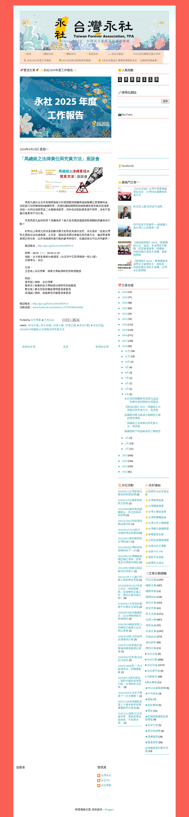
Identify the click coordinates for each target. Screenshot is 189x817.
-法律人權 (57, 325)
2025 (125, 297)
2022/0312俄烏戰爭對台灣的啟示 (130, 540)
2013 (125, 466)
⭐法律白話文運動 (155, 546)
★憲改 (149, 711)
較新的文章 (29, 347)
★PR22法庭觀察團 (155, 688)
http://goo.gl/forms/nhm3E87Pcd (55, 246)
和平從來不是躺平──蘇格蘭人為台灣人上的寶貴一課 (150, 226)
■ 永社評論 (97, 325)
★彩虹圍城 (151, 705)
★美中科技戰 (153, 731)
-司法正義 (33, 325)
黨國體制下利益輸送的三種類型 (142, 431)
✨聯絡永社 (70, 54)
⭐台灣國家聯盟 (154, 506)
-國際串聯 (150, 591)
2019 (125, 330)
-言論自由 (150, 636)
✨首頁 (28, 54)
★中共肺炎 (151, 693)
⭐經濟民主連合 (154, 563)
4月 (127, 394)
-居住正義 (150, 602)
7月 (127, 378)
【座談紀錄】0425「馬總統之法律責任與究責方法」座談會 (142, 409)
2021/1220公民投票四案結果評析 (130, 523)
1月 (127, 449)
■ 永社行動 (83, 325)
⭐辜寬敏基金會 (154, 534)
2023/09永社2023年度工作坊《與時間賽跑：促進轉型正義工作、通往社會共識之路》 (130, 592)
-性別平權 (150, 608)
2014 (125, 461)
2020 (125, 324)
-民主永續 (45, 325)
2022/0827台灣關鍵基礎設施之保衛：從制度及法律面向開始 (130, 559)
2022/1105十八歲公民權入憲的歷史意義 (130, 579)
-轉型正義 (150, 648)
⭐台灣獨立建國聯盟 (157, 528)
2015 (125, 455)
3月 (127, 438)
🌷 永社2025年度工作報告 (37, 60)
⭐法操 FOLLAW (154, 551)
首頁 (65, 347)
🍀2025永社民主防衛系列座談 (75, 60)
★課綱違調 (151, 736)
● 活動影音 (151, 676)
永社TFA (105, 780)
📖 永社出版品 (115, 54)
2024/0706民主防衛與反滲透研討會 (130, 638)
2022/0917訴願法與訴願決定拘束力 (130, 570)
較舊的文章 (102, 347)
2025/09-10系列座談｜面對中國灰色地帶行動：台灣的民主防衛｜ (129, 683)
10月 (128, 362)
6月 (127, 383)
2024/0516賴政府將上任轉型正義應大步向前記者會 (130, 627)
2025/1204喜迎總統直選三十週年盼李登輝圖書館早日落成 (130, 704)
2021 (125, 319)
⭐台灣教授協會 (154, 500)
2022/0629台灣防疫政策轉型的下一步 (130, 549)
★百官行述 (151, 725)
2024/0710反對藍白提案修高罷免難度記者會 (130, 648)
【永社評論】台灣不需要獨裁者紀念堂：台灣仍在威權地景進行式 (150, 192)
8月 (127, 372)
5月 (127, 389)
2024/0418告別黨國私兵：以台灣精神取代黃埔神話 (130, 615)
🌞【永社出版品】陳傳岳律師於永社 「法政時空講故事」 (128, 60)
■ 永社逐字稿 (152, 671)
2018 (125, 335)
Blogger (109, 809)
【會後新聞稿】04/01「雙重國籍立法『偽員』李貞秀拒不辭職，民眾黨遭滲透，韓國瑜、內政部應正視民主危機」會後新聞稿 (150, 248)
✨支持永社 (93, 54)
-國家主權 (150, 585)
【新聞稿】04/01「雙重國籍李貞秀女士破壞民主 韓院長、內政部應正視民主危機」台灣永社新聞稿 (150, 266)
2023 (125, 308)
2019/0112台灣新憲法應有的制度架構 (130, 493)
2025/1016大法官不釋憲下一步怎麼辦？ (130, 695)
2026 (125, 292)
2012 (125, 472)
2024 (125, 303)
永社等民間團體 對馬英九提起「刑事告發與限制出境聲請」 (142, 400)
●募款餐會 (151, 682)
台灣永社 (106, 775)
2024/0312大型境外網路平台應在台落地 (130, 605)
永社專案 (106, 785)
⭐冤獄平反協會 (154, 557)
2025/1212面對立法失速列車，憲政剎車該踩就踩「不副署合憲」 (130, 718)
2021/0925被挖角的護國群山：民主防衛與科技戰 (130, 512)
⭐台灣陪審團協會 (155, 517)
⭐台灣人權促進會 (155, 511)
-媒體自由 (150, 597)
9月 (127, 367)
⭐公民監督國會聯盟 (157, 540)
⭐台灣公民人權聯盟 (157, 523)
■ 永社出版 (151, 654)
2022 (125, 313)
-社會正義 (70, 325)
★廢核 (149, 699)
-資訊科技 (150, 642)
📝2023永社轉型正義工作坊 (146, 54)
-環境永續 (150, 625)
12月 (128, 351)
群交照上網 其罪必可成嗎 (147, 206)
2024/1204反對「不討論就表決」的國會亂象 (130, 669)
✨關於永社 (48, 54)
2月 (127, 443)
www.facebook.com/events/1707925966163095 (58, 307)
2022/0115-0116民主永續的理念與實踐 (129, 531)
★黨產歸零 (151, 742)
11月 (128, 356)
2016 (125, 346)
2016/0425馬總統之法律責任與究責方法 (42, 329)
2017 (125, 341)
